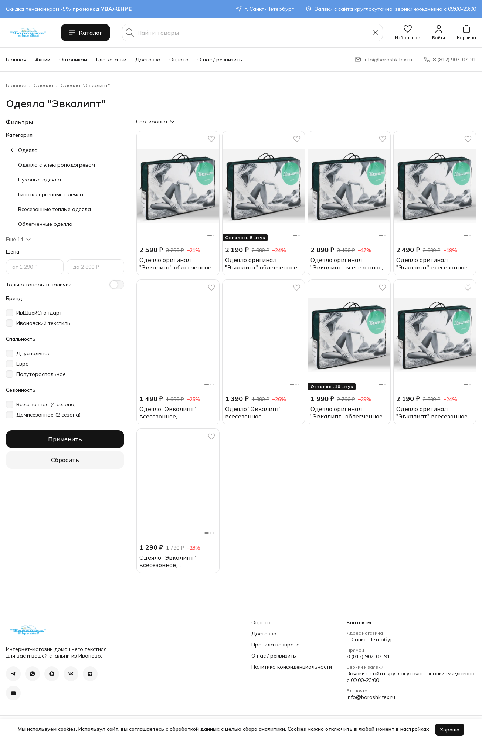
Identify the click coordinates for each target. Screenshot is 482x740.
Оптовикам (73, 59)
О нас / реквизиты (220, 59)
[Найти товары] (252, 32)
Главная (16, 59)
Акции (42, 59)
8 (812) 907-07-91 (368, 656)
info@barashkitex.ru (371, 697)
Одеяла (43, 85)
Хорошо (449, 729)
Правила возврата (275, 644)
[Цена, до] (95, 267)
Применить (65, 439)
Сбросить (65, 460)
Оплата (179, 59)
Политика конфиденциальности (291, 666)
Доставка (147, 59)
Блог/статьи (111, 59)
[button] (407, 32)
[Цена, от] (34, 267)
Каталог (85, 32)
